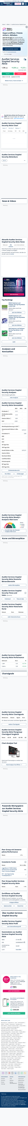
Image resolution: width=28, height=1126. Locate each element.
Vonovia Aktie (16, 1059)
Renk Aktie (14, 1045)
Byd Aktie (17, 1039)
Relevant (5, 245)
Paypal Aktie (4, 1048)
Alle (11, 245)
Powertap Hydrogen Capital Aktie (9, 1028)
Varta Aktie (3, 1059)
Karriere (3, 1080)
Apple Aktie (11, 1044)
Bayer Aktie (19, 1033)
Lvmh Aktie (10, 1067)
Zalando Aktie (15, 1061)
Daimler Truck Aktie (5, 1045)
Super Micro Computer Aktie (16, 1050)
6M (23, 131)
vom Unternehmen (19, 245)
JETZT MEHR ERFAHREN (14, 1013)
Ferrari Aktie (12, 1047)
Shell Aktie (3, 1068)
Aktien (8, 24)
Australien (18, 949)
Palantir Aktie (12, 1053)
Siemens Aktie (16, 1038)
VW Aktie (12, 1039)
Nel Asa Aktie (15, 1041)
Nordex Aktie (4, 1064)
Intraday (10, 131)
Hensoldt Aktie (20, 1047)
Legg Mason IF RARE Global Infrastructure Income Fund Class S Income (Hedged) (9, 869)
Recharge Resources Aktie (7, 1030)
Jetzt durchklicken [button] (17, 312)
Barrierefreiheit (22, 1089)
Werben (11, 1080)
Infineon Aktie (20, 1051)
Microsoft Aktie (4, 1042)
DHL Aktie (3, 1035)
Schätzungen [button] (20, 474)
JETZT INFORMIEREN (14, 991)
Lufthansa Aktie (4, 1039)
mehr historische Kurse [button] (14, 617)
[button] (18, 4)
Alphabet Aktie (4, 1055)
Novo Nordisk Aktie (11, 1051)
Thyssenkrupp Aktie (5, 1056)
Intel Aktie (10, 1064)
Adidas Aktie (20, 1062)
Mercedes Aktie (21, 1045)
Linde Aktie (3, 1065)
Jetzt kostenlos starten (11, 49)
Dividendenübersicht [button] (14, 470)
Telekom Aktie (11, 1048)
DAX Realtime (21, 1022)
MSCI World (4, 1025)
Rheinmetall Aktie (5, 1033)
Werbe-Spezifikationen (13, 1083)
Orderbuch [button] (8, 599)
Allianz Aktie (9, 1038)
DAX (16, 1022)
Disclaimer (20, 1082)
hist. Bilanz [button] (8, 474)
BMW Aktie (18, 1055)
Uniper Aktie (18, 1067)
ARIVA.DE (23, 1104)
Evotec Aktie (10, 1065)
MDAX (2, 1024)
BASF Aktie (9, 1035)
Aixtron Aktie (4, 1067)
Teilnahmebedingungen (11, 51)
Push (4, 131)
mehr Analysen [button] (14, 397)
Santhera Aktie (18, 1030)
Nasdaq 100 (19, 1024)
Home (3, 24)
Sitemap (3, 1084)
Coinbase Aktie (4, 1053)
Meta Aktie (14, 1056)
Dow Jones (12, 1024)
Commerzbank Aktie (6, 1036)
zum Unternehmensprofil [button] (14, 926)
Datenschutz (21, 1080)
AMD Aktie (19, 1053)
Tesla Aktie (13, 1033)
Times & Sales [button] (20, 599)
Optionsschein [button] (8, 906)
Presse (2, 1082)
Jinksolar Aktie (4, 1044)
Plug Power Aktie (13, 1042)
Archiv (12, 254)
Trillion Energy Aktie (6, 1032)
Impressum (21, 1078)
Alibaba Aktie (17, 1064)
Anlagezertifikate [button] (14, 902)
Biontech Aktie (21, 1042)
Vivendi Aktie (19, 1048)
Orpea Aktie (22, 1025)
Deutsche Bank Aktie (6, 1041)
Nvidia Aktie (22, 1032)
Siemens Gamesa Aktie (13, 1025)
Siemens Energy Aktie (17, 1036)
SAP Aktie (18, 1044)
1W (15, 131)
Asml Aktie (16, 1065)
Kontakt (3, 1078)
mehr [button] (14, 342)
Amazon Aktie (15, 1032)
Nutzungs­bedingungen (21, 1085)
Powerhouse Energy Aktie (13, 1027)
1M (19, 131)
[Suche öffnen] (23, 4)
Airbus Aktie (12, 1055)
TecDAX (7, 1024)
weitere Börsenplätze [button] (14, 585)
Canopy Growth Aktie (6, 1061)
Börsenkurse (4, 1022)
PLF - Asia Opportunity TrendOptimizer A (8, 874)
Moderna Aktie (4, 1050)
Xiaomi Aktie (18, 1058)
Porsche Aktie (21, 1056)
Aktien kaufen (10, 1068)
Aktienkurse (11, 1022)
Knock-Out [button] (20, 906)
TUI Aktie (3, 1038)
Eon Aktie (9, 1059)
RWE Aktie (3, 1051)
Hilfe (11, 1078)
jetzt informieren (19, 118)
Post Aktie (3, 1027)
